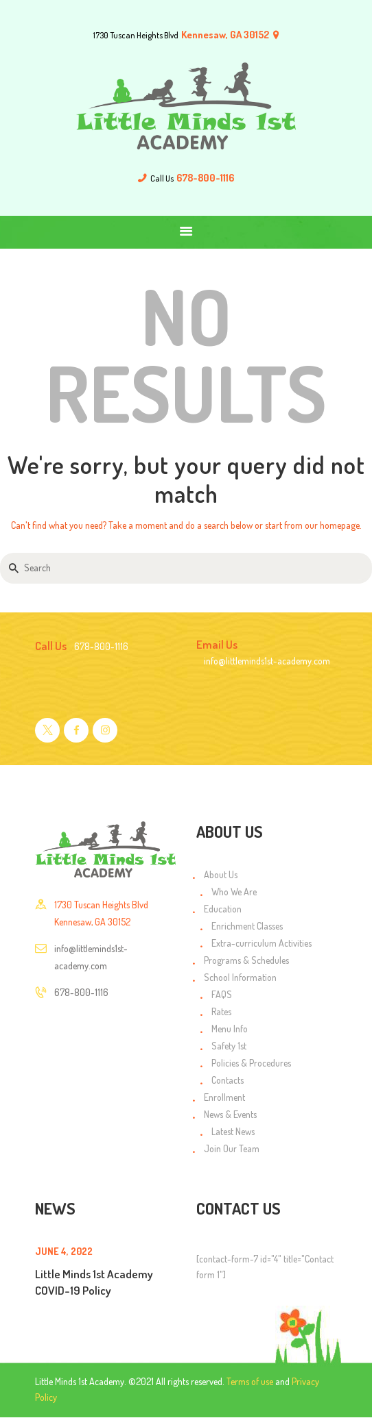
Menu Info (229, 1028)
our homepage (332, 525)
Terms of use (249, 1381)
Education (223, 909)
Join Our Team (231, 1148)
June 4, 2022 (64, 1251)
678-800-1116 (81, 992)
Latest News (233, 1131)
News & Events (230, 1114)
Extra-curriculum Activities (261, 943)
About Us (220, 874)
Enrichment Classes (247, 926)
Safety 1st (228, 1046)
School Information (240, 977)
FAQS (221, 994)
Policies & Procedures (251, 1063)
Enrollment (224, 1097)
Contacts (227, 1080)
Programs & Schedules (246, 960)
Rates (221, 1011)
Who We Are (234, 891)
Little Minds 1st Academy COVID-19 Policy (94, 1281)
